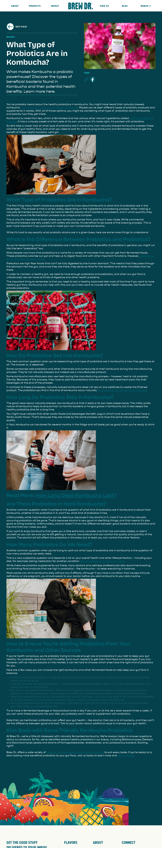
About (15, 5)
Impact (55, 5)
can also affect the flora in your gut (101, 561)
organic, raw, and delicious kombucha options (75, 752)
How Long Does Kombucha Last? (75, 495)
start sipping (125, 755)
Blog (125, 5)
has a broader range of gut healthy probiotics (49, 107)
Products (35, 5)
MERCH (146, 5)
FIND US (104, 5)
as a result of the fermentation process (121, 390)
